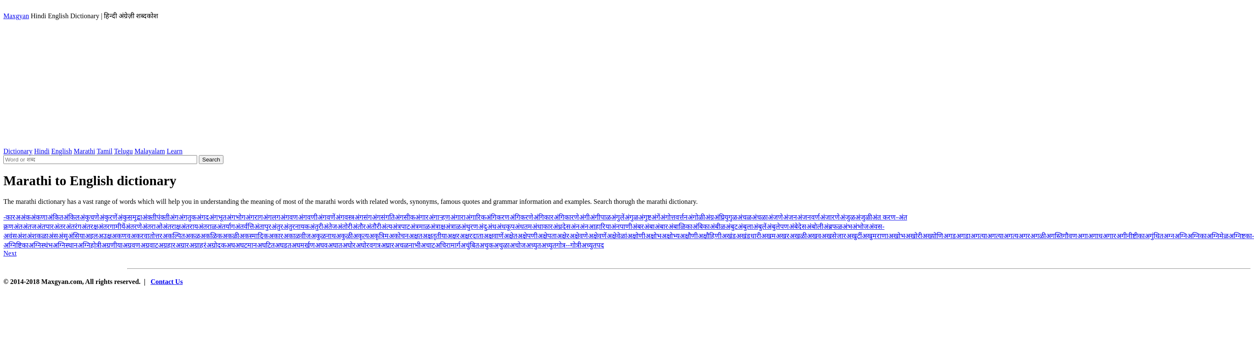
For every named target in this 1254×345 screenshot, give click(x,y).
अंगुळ (631, 217)
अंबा (649, 226)
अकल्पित (173, 235)
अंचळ (744, 217)
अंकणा (39, 217)
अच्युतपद (592, 245)
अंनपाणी (621, 226)
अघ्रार (387, 245)
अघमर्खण (303, 245)
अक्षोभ (653, 235)
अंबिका (701, 226)
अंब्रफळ (832, 226)
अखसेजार (833, 235)
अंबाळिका (680, 226)
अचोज (518, 245)
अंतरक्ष (89, 226)
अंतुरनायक (296, 226)
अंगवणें (326, 217)
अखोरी (913, 235)
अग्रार (182, 245)
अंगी (584, 217)
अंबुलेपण (777, 226)
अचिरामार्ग (447, 245)
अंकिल (71, 217)
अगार (1109, 235)
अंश (22, 235)
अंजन (790, 217)
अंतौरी (373, 226)
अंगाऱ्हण (439, 217)
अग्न (1168, 235)
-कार (9, 217)
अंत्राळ (453, 226)
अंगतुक (187, 217)
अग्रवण (131, 245)
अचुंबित (469, 245)
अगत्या (978, 235)
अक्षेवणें (597, 235)
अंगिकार (543, 217)
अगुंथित (1154, 235)
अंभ (847, 226)
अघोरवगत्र (368, 245)
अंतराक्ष (171, 226)
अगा (1082, 235)
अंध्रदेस (562, 226)
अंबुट (731, 226)
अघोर (349, 245)
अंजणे (775, 217)
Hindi (41, 151)
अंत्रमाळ (420, 226)
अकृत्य (361, 235)
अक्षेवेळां (617, 235)
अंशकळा (37, 235)
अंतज (29, 226)
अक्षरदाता (471, 235)
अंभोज (860, 226)
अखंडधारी (748, 235)
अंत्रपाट (401, 226)
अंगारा (457, 217)
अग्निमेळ (1218, 235)
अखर (782, 235)
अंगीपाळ (600, 217)
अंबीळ (717, 226)
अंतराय (189, 226)
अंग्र (709, 217)
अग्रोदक (216, 245)
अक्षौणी (689, 235)
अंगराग (254, 217)
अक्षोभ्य (670, 235)
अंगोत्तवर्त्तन (674, 217)
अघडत (283, 245)
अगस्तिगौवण (1061, 235)
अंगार (422, 217)
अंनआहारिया (595, 226)
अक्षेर (563, 235)
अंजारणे (830, 217)
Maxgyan (16, 15)
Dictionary (17, 151)
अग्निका (1197, 235)
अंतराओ (152, 226)
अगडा (963, 235)
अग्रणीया (112, 245)
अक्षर (453, 235)
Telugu (123, 151)
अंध (491, 226)
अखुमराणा (875, 235)
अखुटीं (854, 235)
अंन (575, 226)
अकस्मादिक (253, 235)
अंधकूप (505, 226)
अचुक (486, 245)
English (61, 151)
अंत (18, 226)
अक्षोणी (636, 235)
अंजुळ (847, 217)
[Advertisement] (627, 84)
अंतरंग (73, 226)
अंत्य (386, 226)
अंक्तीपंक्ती (156, 217)
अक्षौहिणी (710, 235)
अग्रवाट (149, 245)
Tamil (104, 151)
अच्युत (533, 245)
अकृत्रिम (379, 235)
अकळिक (211, 235)
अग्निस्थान (65, 245)
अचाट (428, 245)
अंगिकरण (498, 217)
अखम (768, 235)
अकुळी (344, 235)
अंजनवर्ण (808, 217)
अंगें (655, 217)
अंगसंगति (383, 217)
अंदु (482, 226)
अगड (949, 235)
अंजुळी (863, 217)
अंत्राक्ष (437, 226)
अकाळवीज (297, 235)
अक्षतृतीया (434, 235)
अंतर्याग (226, 226)
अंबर (638, 226)
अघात (335, 245)
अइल (91, 235)
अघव (321, 245)
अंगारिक (475, 217)
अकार (275, 235)
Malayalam (149, 151)
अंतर (60, 226)
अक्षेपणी (527, 235)
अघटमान (246, 245)
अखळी (798, 235)
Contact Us (166, 281)
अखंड (729, 235)
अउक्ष (104, 235)
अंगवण (289, 217)
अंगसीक (405, 217)
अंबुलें (759, 226)
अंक (25, 217)
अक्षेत (510, 235)
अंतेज (330, 226)
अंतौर (359, 226)
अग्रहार (167, 245)
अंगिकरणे (521, 217)
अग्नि (1180, 235)
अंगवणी (308, 217)
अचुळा (501, 245)
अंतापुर (262, 226)
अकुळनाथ (323, 235)
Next (10, 253)
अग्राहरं (197, 245)
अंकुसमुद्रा (129, 217)
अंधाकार (542, 226)
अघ (230, 245)
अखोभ (896, 235)
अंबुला (745, 226)
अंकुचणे (89, 217)
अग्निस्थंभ (40, 245)
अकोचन (399, 235)
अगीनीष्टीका (1130, 235)
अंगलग (271, 217)
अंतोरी (344, 226)
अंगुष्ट (644, 217)
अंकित (55, 217)
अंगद (202, 217)
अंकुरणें (108, 217)
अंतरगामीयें (111, 226)
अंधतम (523, 226)
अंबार (661, 226)
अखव (814, 235)
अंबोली (814, 226)
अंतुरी (316, 226)
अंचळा (760, 217)
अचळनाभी (407, 245)
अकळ (192, 235)
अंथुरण (469, 226)
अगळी (1038, 235)
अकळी (230, 235)
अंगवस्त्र (344, 217)
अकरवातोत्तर (146, 235)
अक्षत (415, 235)
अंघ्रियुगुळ (725, 217)
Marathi (84, 151)
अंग (174, 217)
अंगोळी (696, 217)
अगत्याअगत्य (1002, 235)
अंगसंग (363, 217)
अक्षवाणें (493, 235)
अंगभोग (235, 217)
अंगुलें (617, 217)
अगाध (1095, 235)
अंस (53, 235)
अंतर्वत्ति (244, 226)
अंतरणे (133, 226)
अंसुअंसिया (71, 235)
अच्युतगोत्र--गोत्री (561, 245)
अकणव (121, 235)
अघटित (266, 245)
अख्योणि (932, 235)
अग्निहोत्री (89, 245)
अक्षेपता (547, 235)
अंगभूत (217, 217)
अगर (1024, 235)
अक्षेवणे (578, 235)
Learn (174, 151)
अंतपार (45, 226)
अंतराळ (207, 226)
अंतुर (277, 226)
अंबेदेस (797, 226)
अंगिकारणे (566, 217)
